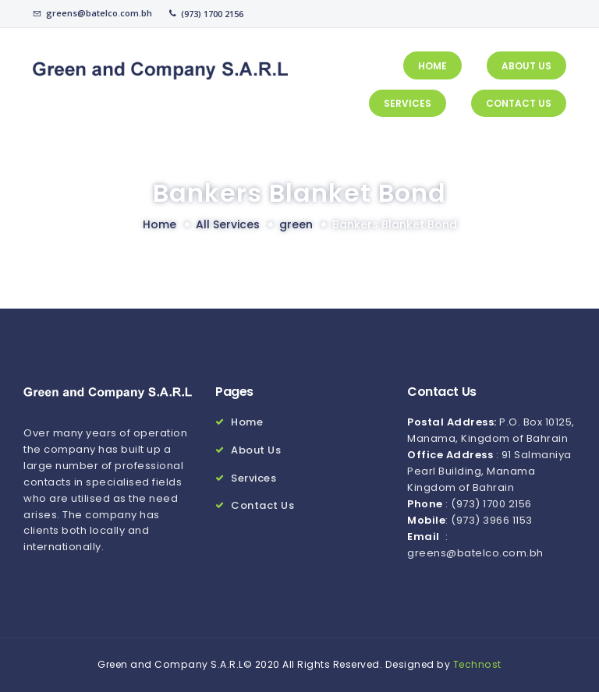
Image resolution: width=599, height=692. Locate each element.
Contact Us (262, 505)
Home (159, 224)
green (296, 224)
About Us (256, 450)
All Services (228, 224)
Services (253, 478)
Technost (477, 664)
